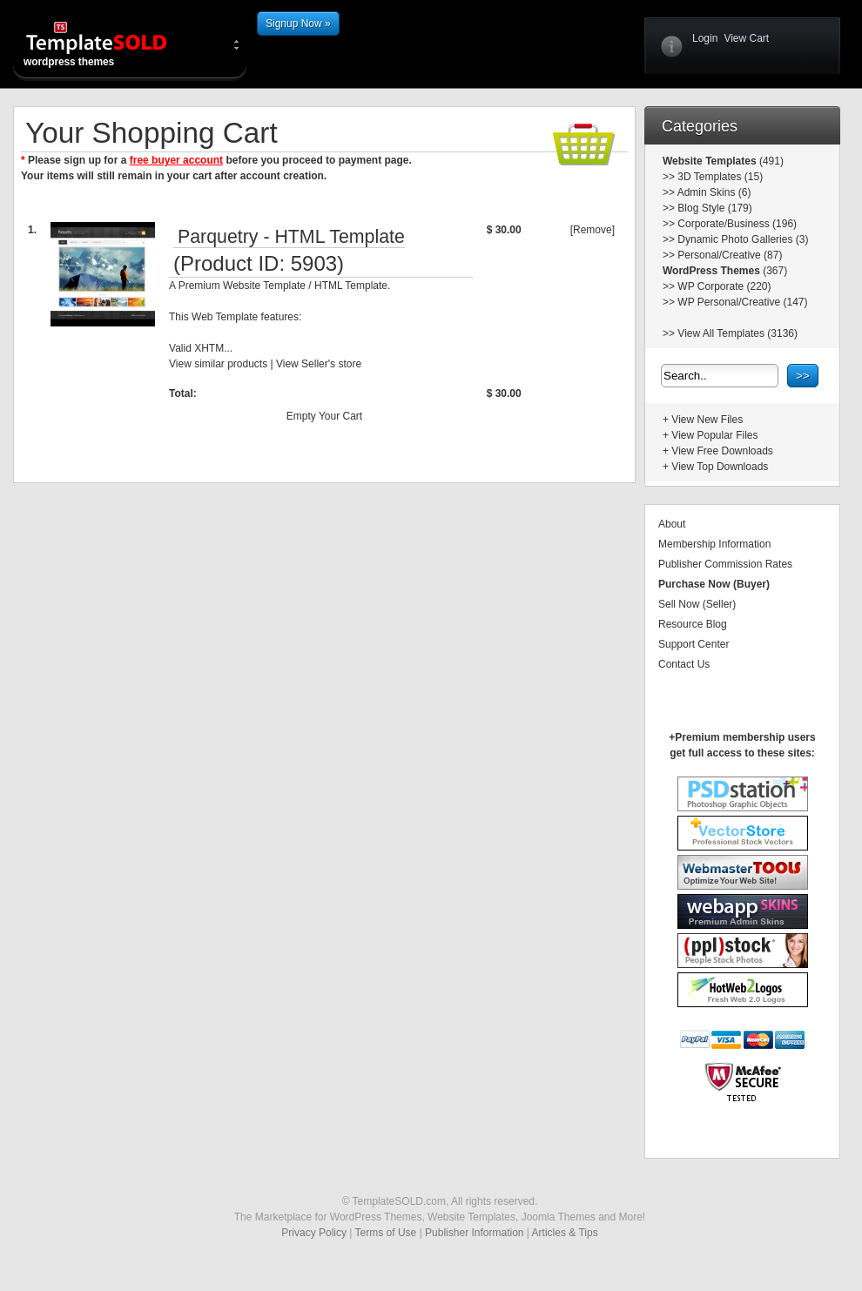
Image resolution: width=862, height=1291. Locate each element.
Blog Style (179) (714, 208)
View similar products (218, 364)
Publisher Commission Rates (725, 564)
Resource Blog (692, 624)
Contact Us (684, 664)
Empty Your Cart (324, 416)
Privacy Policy (314, 1233)
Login (704, 38)
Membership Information (714, 544)
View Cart (746, 38)
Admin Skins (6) (714, 192)
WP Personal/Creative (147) (742, 302)
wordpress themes (111, 43)
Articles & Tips (565, 1233)
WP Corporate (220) (724, 286)
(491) (770, 161)
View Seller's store (318, 364)
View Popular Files (714, 435)
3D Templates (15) (720, 177)
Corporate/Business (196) (737, 224)
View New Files (707, 420)
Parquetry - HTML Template (291, 236)
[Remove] (592, 230)
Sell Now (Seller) (697, 604)
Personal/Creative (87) (729, 255)
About (671, 524)
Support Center (693, 644)
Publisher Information (474, 1233)
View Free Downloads (722, 451)
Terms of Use (386, 1233)
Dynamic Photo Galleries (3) (742, 239)
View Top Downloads (719, 467)
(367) (773, 271)
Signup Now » (298, 23)
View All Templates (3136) (737, 333)
